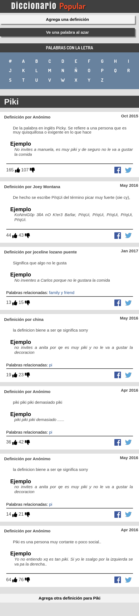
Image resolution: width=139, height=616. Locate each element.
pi (50, 365)
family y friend (61, 292)
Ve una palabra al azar (67, 32)
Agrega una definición (67, 19)
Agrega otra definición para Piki (69, 598)
